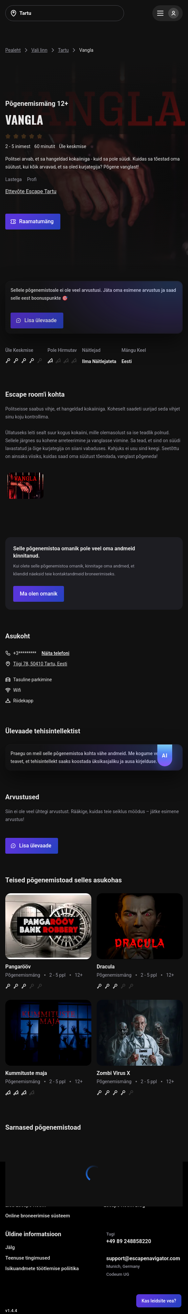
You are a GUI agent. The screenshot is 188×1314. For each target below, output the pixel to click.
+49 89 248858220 (128, 1241)
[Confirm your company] (38, 594)
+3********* (24, 653)
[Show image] (25, 486)
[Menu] (167, 13)
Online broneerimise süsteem (37, 1216)
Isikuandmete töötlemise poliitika (42, 1268)
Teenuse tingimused (27, 1258)
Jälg (10, 1247)
